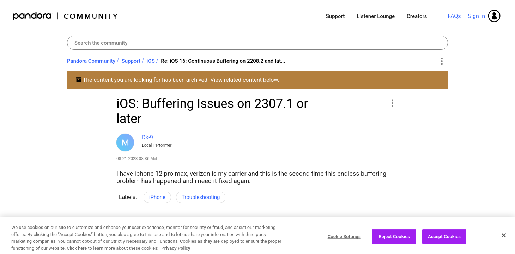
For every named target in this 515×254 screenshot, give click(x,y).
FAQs (454, 16)
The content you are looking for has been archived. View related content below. (177, 80)
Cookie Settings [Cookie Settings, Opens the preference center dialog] (344, 244)
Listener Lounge (376, 16)
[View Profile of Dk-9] (147, 137)
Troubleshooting (201, 197)
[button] (392, 103)
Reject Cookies (394, 244)
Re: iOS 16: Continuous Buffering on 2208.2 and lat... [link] (223, 61)
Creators (417, 16)
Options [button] (441, 61)
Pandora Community (65, 16)
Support (335, 16)
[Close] (503, 242)
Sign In (476, 16)
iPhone (157, 197)
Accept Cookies (444, 244)
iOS (151, 61)
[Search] (257, 43)
